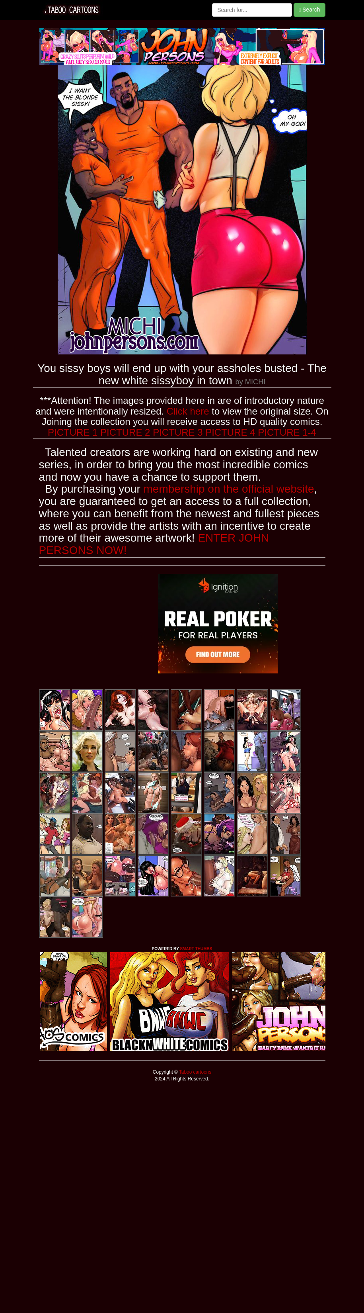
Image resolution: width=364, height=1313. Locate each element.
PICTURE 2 (125, 432)
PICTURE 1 (72, 432)
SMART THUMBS (196, 949)
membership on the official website (229, 489)
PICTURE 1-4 (287, 432)
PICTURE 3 (177, 432)
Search (309, 9)
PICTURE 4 (230, 432)
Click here (188, 411)
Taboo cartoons (194, 1072)
